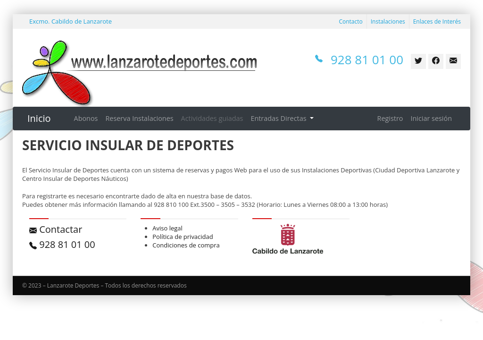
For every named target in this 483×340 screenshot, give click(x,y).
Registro (390, 118)
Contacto (350, 21)
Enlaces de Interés (437, 21)
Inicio (39, 118)
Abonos (86, 118)
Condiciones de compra (186, 245)
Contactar (55, 229)
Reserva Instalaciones (139, 118)
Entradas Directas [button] (279, 118)
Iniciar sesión (431, 118)
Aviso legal (167, 228)
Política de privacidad (182, 236)
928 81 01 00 (62, 244)
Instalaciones (388, 21)
